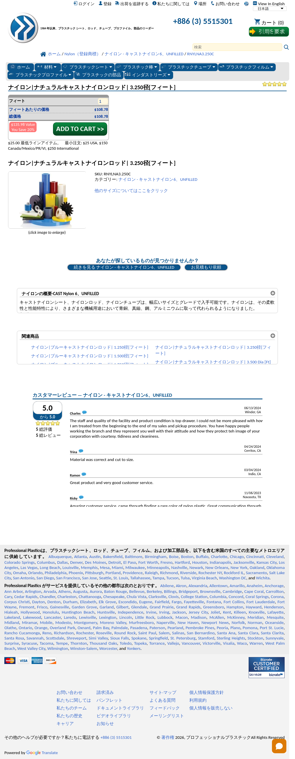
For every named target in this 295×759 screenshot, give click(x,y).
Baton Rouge (115, 591)
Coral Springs (256, 596)
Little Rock (144, 617)
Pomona (250, 627)
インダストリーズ (147, 74)
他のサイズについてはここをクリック (131, 190)
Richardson (63, 632)
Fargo (176, 601)
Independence (130, 612)
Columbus (46, 562)
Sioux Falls (119, 638)
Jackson (179, 612)
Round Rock (125, 632)
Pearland (175, 627)
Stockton (255, 638)
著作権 (167, 737)
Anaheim (254, 585)
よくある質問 (162, 700)
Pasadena (138, 627)
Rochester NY (210, 572)
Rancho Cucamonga (22, 632)
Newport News (215, 622)
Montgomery (85, 622)
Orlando (35, 572)
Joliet (215, 612)
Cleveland (274, 556)
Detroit (114, 562)
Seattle (105, 577)
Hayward (253, 607)
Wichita (263, 577)
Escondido (127, 601)
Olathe (10, 627)
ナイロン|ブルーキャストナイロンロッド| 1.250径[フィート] (89, 347)
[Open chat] (279, 746)
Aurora (96, 591)
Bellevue (137, 591)
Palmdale (119, 627)
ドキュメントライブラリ (120, 708)
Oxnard (83, 627)
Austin (95, 556)
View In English (269, 3)
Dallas (62, 562)
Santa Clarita (272, 632)
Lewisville (87, 617)
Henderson (274, 607)
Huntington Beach (78, 612)
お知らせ (105, 723)
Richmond (169, 572)
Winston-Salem (83, 648)
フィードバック (165, 708)
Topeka (140, 643)
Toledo (126, 643)
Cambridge (232, 591)
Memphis (89, 567)
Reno (46, 632)
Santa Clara (248, 632)
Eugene (145, 601)
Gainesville (59, 607)
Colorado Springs (19, 562)
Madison (199, 617)
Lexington (107, 617)
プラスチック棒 (136, 66)
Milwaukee (135, 567)
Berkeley (154, 591)
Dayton (38, 601)
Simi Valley (98, 638)
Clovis (173, 596)
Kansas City (267, 562)
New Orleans (216, 567)
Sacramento (256, 572)
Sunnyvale (275, 638)
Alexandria (197, 585)
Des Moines (95, 562)
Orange (41, 627)
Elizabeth (88, 601)
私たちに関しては (171, 3)
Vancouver (191, 643)
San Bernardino (201, 632)
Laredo (70, 617)
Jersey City (198, 612)
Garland (107, 607)
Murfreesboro (141, 622)
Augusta (80, 591)
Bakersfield (112, 556)
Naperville (166, 622)
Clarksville (158, 596)
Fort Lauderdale (260, 601)
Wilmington (57, 648)
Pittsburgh (94, 572)
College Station (194, 596)
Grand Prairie (162, 607)
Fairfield (162, 601)
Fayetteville (194, 601)
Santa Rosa (14, 638)
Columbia (217, 596)
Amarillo (237, 585)
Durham (70, 601)
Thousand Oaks (103, 643)
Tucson (172, 577)
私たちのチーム (71, 708)
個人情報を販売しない (210, 708)
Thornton (78, 643)
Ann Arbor (13, 591)
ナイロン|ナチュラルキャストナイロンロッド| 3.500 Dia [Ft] (213, 362)
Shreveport (76, 638)
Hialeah (11, 612)
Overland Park (62, 627)
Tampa (158, 577)
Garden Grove (84, 607)
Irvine (151, 612)
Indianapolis (220, 562)
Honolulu (51, 612)
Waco (242, 643)
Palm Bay (101, 627)
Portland (113, 572)
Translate (42, 752)
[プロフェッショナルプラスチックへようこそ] (98, 22)
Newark (196, 567)
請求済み (105, 692)
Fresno (166, 562)
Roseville (104, 632)
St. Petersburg (183, 638)
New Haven (187, 622)
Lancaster (52, 617)
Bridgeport (188, 591)
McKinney (236, 617)
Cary (8, 596)
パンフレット (109, 700)
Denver (76, 562)
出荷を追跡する (131, 3)
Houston (199, 562)
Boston (187, 556)
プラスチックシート (87, 66)
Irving (164, 612)
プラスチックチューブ (187, 66)
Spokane (138, 638)
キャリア (65, 723)
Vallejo (173, 643)
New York (238, 567)
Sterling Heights (231, 638)
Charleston (66, 596)
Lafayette (275, 612)
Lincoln (126, 617)
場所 (200, 3)
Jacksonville (244, 562)
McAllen (216, 617)
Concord (235, 596)
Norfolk (238, 622)
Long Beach (50, 567)
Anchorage (273, 585)
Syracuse (29, 643)
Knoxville (257, 612)
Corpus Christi (16, 601)
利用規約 (198, 700)
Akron (181, 585)
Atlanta (80, 556)
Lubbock (165, 617)
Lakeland (12, 617)
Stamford (206, 638)
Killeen (240, 612)
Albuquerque (59, 556)
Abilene (167, 585)
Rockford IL (234, 572)
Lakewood (32, 617)
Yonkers (133, 648)
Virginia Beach (204, 577)
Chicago (237, 556)
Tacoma (46, 643)
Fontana (214, 601)
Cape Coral (254, 591)
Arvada (50, 591)
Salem (164, 632)
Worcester (108, 648)
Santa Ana (226, 632)
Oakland (256, 567)
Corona (277, 596)
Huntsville (106, 612)
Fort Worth (148, 562)
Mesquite (275, 617)
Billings (170, 591)
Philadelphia (56, 572)
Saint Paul (147, 632)
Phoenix (76, 572)
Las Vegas (28, 567)
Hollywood (30, 612)
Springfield (158, 638)
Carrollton (275, 591)
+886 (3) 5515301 (202, 21)
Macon (181, 617)
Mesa (105, 567)
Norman (255, 622)
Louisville (71, 567)
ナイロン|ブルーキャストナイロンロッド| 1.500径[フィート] (89, 355)
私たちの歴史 (69, 715)
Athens (64, 591)
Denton (54, 601)
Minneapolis (158, 567)
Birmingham (156, 556)
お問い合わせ (225, 3)
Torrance (157, 643)
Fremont (27, 607)
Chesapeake (114, 596)
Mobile (46, 622)
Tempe (62, 643)
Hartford (182, 562)
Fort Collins (234, 601)
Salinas (178, 632)
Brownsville (210, 591)
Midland (11, 622)
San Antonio (23, 577)
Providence (133, 572)
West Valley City (31, 648)
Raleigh (151, 572)
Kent (227, 612)
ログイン (83, 3)
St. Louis (121, 577)
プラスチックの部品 (98, 74)
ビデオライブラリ (114, 715)
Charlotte (219, 556)
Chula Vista (137, 596)
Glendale (139, 607)
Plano (235, 627)
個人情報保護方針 (206, 692)
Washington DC (232, 577)
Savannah (35, 638)
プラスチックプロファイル (39, 74)
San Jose (89, 577)
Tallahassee (140, 577)
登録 (105, 3)
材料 (46, 66)
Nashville (179, 567)
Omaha (19, 572)
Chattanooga (90, 596)
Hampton (235, 607)
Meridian (255, 617)
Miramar (29, 622)
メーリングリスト (167, 715)
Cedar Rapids (25, 596)
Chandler (47, 596)
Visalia (229, 643)
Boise (174, 556)
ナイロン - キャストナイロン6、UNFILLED (157, 179)
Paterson (157, 627)
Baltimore (133, 556)
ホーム (20, 66)
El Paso (129, 562)
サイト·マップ (163, 692)
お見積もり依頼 (206, 267)
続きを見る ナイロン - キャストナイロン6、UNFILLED (124, 267)
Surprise (11, 643)
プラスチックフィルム (246, 66)
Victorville (211, 643)
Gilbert (122, 607)
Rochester (85, 632)
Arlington (33, 591)
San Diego (45, 577)
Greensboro (213, 607)
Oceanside (274, 622)
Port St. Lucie (272, 627)
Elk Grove (107, 601)
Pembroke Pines (200, 627)
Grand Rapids (188, 607)
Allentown (218, 585)
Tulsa (185, 577)
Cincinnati (255, 556)
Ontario (25, 627)
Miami (117, 567)
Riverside (188, 572)
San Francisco (68, 577)
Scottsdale (55, 638)
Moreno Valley (113, 622)
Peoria (222, 627)
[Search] (237, 47)
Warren (256, 643)
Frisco (42, 607)
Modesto (63, 622)
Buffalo (202, 556)
